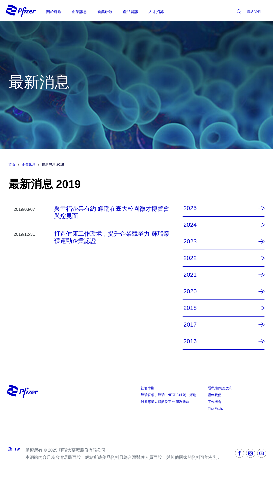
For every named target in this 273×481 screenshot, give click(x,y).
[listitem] (241, 12)
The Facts (215, 408)
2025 (190, 208)
